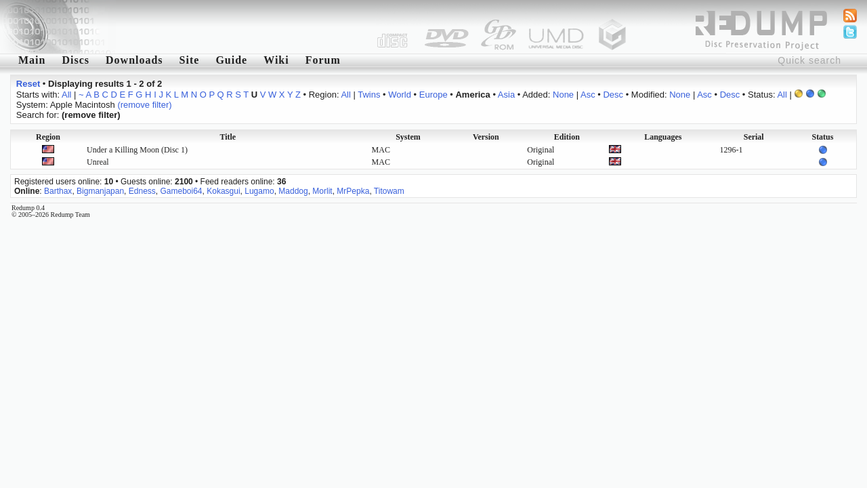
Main (31, 60)
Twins (369, 94)
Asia (506, 94)
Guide (231, 60)
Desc (613, 94)
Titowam (389, 191)
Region (48, 137)
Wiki (276, 60)
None (563, 94)
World (399, 94)
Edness (142, 191)
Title (227, 137)
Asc (587, 94)
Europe (433, 94)
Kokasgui (223, 191)
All (66, 94)
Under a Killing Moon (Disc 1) (137, 150)
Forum (323, 60)
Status (822, 137)
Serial (754, 137)
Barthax (58, 191)
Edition (567, 137)
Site (189, 60)
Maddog (293, 191)
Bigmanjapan (100, 191)
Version (486, 137)
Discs (75, 60)
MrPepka (353, 191)
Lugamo (259, 191)
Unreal (98, 162)
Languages (662, 137)
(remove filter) (144, 105)
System (408, 137)
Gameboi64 (181, 191)
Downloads (134, 60)
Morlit (322, 191)
